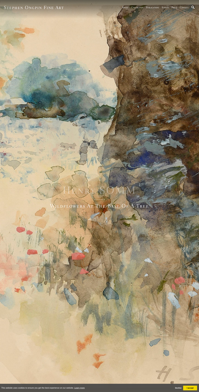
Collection (137, 7)
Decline (178, 388)
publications (152, 7)
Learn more (79, 388)
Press (174, 7)
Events (165, 7)
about (125, 7)
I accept (190, 388)
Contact (184, 7)
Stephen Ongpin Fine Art (34, 7)
